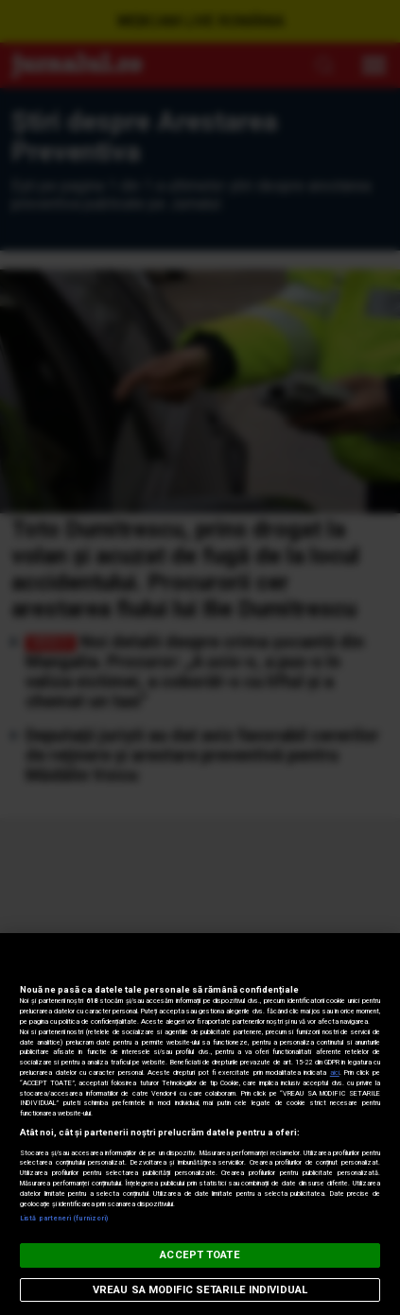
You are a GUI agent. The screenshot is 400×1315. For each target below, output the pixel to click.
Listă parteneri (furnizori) (64, 1218)
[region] (200, 1124)
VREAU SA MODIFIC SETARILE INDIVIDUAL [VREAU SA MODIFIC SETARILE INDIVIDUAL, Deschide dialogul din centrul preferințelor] (200, 1290)
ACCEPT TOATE (199, 1255)
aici (334, 1072)
